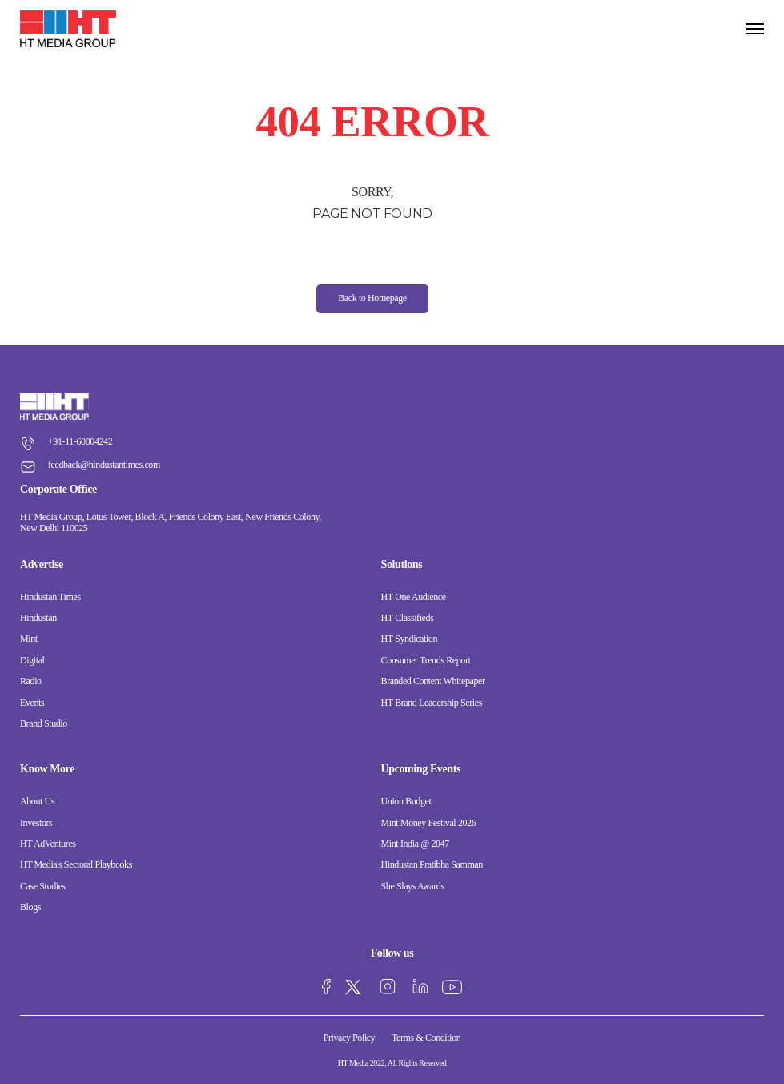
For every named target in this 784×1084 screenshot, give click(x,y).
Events (32, 702)
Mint (29, 638)
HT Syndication (409, 638)
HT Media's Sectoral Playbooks (76, 864)
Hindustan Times (50, 596)
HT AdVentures (48, 843)
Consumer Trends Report (426, 660)
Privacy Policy (350, 1037)
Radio (31, 681)
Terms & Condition (426, 1037)
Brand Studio (43, 723)
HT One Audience (413, 596)
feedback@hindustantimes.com (90, 464)
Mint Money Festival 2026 (428, 822)
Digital (32, 660)
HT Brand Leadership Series (431, 702)
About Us (37, 801)
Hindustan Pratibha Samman (432, 864)
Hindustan (38, 617)
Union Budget (406, 801)
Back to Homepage (372, 298)
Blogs (30, 907)
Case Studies (43, 886)
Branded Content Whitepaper (433, 681)
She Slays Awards (412, 886)
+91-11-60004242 (66, 441)
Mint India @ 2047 (415, 843)
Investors (36, 822)
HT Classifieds (407, 617)
